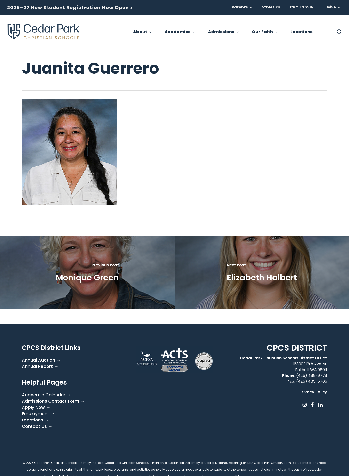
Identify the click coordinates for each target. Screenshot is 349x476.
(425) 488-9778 (311, 375)
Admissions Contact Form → (53, 401)
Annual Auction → (41, 360)
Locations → (35, 420)
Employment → (38, 414)
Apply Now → (36, 407)
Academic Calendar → (46, 395)
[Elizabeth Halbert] (261, 272)
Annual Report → (40, 366)
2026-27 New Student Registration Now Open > (70, 7)
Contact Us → (37, 426)
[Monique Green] (87, 272)
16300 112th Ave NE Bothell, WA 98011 (310, 367)
